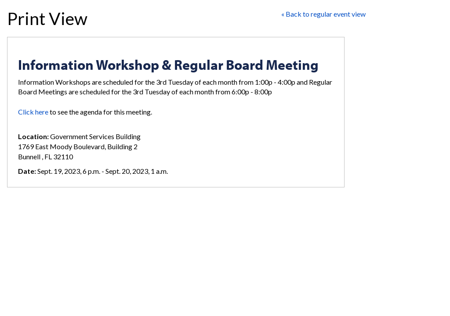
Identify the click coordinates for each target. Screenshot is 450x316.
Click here (33, 112)
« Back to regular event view (323, 14)
